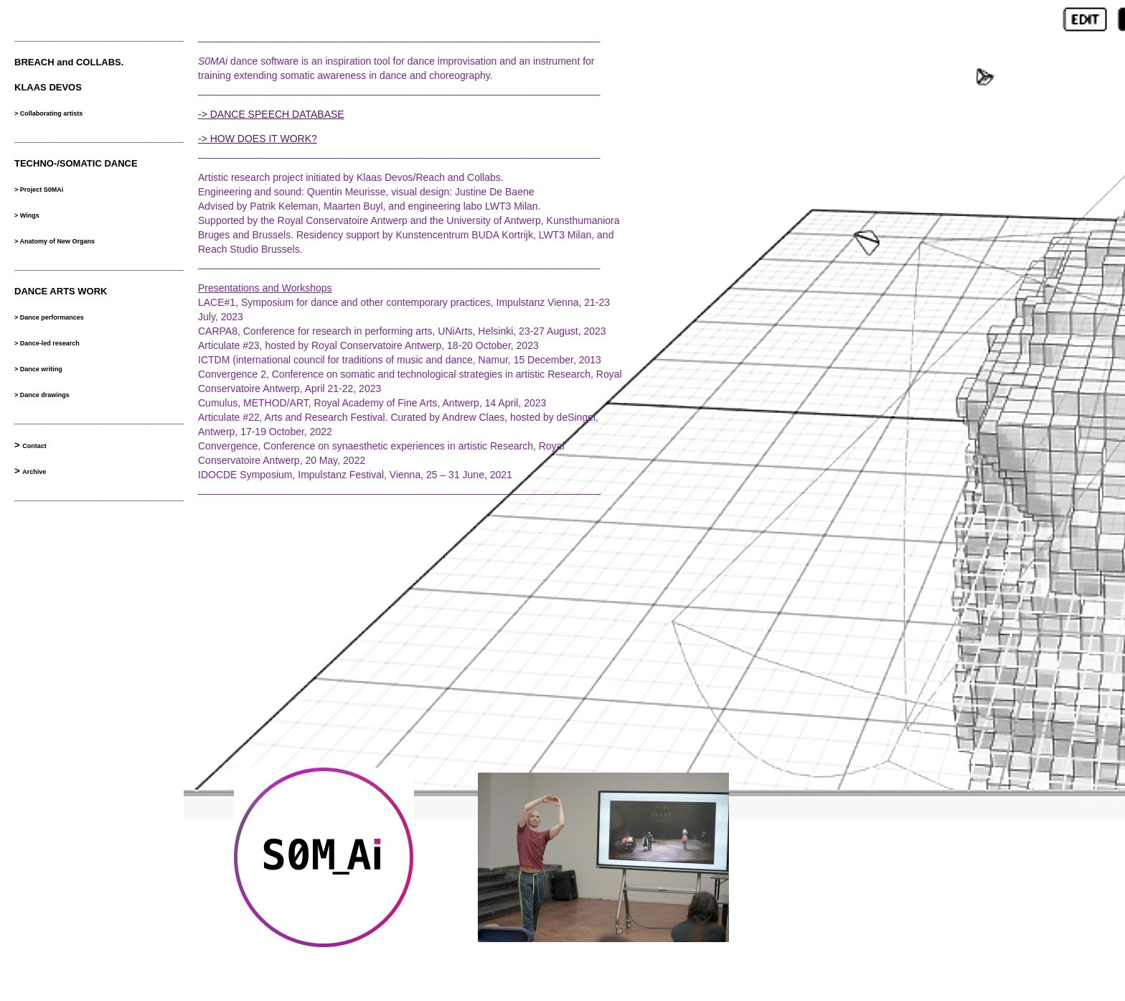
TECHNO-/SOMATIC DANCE (76, 163)
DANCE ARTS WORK (61, 291)
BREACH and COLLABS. (68, 62)
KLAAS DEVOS (48, 87)
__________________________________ (102, 37)
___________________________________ (105, 266)
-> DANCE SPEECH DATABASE (271, 114)
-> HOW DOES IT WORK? (257, 138)
